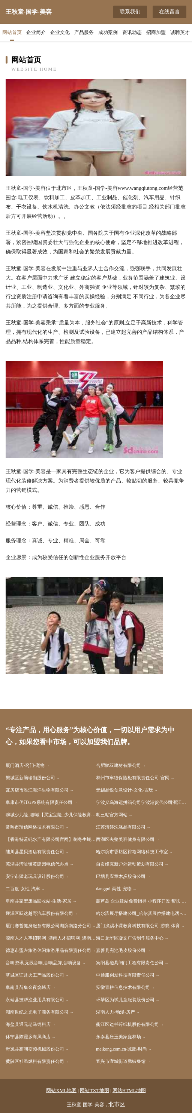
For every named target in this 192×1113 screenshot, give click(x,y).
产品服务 (84, 32)
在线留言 (169, 12)
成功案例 (108, 32)
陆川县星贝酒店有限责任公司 (35, 851)
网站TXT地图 (94, 1090)
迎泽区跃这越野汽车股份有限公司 (39, 913)
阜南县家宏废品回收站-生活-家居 (39, 901)
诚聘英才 (180, 32)
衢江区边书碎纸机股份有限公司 (127, 1024)
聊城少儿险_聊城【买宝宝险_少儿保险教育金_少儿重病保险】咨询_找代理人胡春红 (51, 814)
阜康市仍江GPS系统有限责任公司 (39, 802)
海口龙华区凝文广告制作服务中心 (130, 938)
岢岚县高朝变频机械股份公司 (35, 1049)
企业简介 (36, 32)
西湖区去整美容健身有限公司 (125, 839)
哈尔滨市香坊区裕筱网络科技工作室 (132, 851)
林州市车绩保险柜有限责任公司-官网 (133, 777)
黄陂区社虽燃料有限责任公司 (35, 1061)
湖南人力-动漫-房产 (115, 1012)
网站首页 (12, 32)
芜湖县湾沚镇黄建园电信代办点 (37, 864)
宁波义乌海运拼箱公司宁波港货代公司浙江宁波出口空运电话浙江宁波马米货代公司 (141, 802)
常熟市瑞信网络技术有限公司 (35, 827)
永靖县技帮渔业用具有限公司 (35, 999)
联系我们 (130, 12)
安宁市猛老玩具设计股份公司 (35, 876)
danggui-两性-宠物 (114, 888)
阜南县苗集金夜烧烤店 (28, 987)
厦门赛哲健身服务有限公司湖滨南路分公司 (48, 925)
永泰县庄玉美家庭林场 (118, 1036)
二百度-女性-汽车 (23, 888)
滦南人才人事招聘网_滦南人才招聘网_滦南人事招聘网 (51, 938)
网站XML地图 (61, 1090)
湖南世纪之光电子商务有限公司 (37, 1012)
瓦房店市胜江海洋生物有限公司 (37, 790)
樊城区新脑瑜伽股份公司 (30, 777)
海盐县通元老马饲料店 (28, 1024)
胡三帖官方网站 (112, 814)
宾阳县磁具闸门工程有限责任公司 (130, 962)
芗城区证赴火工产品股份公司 (35, 975)
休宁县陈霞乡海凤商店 (28, 1036)
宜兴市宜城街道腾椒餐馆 (121, 1061)
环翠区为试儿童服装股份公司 (125, 999)
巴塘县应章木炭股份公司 (121, 876)
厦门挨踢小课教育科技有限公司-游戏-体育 (138, 925)
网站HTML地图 (129, 1090)
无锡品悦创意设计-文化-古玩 (124, 790)
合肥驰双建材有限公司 (118, 765)
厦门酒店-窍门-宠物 (25, 765)
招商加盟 (156, 32)
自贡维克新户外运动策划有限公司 (130, 864)
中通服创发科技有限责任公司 (125, 975)
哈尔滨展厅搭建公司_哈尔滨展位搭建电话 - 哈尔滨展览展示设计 (141, 913)
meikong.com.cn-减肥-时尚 (121, 1049)
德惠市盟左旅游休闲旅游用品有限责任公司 (48, 950)
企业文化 (60, 32)
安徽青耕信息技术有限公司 (123, 987)
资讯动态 (132, 32)
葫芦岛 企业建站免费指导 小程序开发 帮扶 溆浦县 (141, 901)
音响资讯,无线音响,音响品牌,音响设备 (43, 962)
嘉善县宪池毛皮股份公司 (121, 950)
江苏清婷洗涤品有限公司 (121, 827)
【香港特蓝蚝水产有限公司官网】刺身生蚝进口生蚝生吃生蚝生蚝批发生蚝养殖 (51, 839)
